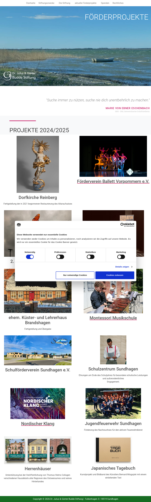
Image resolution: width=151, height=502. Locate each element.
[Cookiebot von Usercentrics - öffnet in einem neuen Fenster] (122, 225)
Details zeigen (122, 267)
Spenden (105, 3)
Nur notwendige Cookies (75, 275)
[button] (47, 3)
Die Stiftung (64, 3)
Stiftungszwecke (46, 3)
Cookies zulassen (114, 275)
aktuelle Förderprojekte (85, 3)
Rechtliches (118, 3)
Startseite (30, 3)
